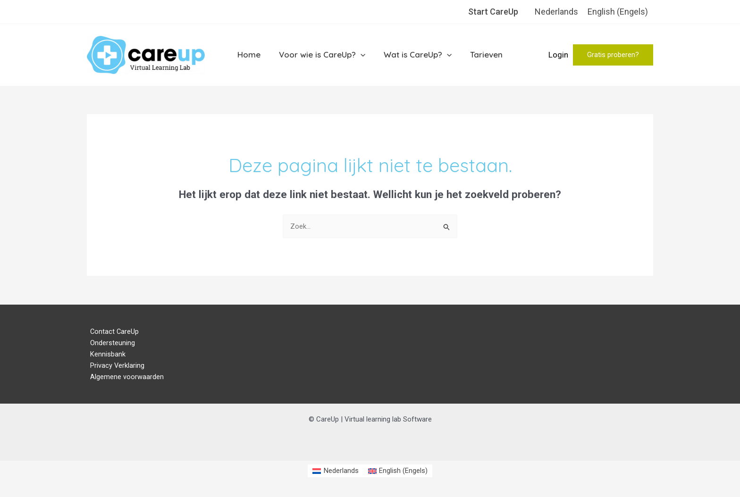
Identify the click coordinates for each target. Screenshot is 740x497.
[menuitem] (556, 12)
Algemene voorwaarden (123, 378)
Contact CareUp (111, 332)
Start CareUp (493, 12)
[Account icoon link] (558, 55)
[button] (613, 55)
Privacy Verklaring (114, 367)
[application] (361, 54)
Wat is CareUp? (417, 54)
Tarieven (483, 54)
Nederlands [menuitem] (556, 12)
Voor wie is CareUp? (323, 54)
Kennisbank (104, 355)
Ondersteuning (109, 344)
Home (252, 54)
